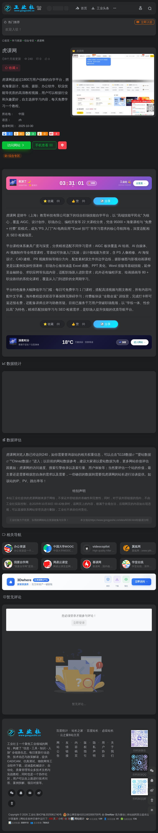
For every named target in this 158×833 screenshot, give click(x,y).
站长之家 (77, 730)
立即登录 (79, 622)
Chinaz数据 (20, 461)
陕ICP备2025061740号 (49, 814)
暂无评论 (14, 597)
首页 (7, 40)
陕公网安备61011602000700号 (82, 814)
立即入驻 (144, 22)
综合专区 (29, 40)
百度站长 (92, 730)
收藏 (11, 68)
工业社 (32, 814)
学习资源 (17, 40)
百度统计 (62, 730)
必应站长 (108, 730)
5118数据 (125, 454)
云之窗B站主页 (69, 735)
